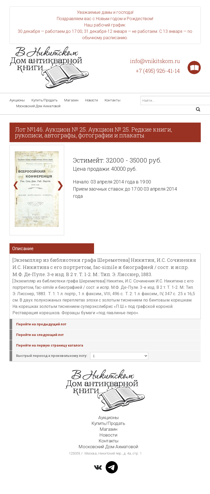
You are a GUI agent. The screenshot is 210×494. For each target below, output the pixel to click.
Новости (91, 100)
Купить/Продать (44, 100)
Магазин (71, 100)
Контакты (112, 100)
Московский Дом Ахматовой (38, 106)
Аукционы (17, 100)
